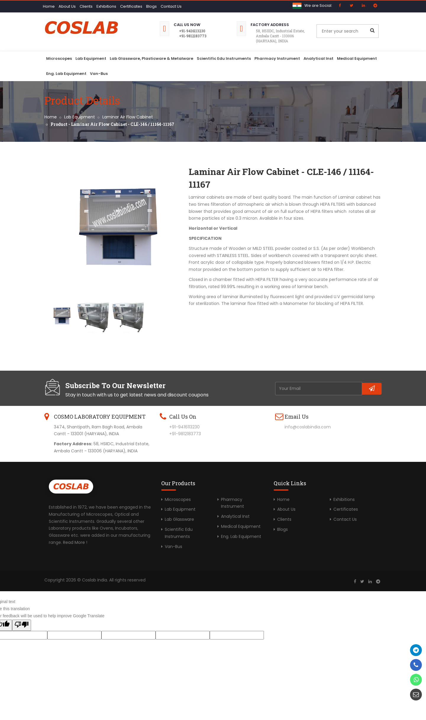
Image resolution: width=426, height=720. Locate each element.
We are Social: (318, 5)
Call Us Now (187, 25)
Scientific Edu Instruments (224, 58)
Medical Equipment (357, 58)
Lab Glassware (179, 519)
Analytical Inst (318, 58)
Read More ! (75, 542)
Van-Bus (99, 73)
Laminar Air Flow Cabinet (127, 117)
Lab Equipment (90, 58)
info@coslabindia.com (308, 427)
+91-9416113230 (192, 30)
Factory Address (270, 25)
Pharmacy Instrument (277, 58)
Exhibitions (106, 6)
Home (49, 6)
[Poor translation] (21, 625)
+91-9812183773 (192, 35)
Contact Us (171, 6)
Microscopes (59, 58)
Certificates (131, 6)
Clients (86, 6)
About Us (67, 6)
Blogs (151, 6)
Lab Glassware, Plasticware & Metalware (151, 58)
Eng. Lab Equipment (66, 73)
